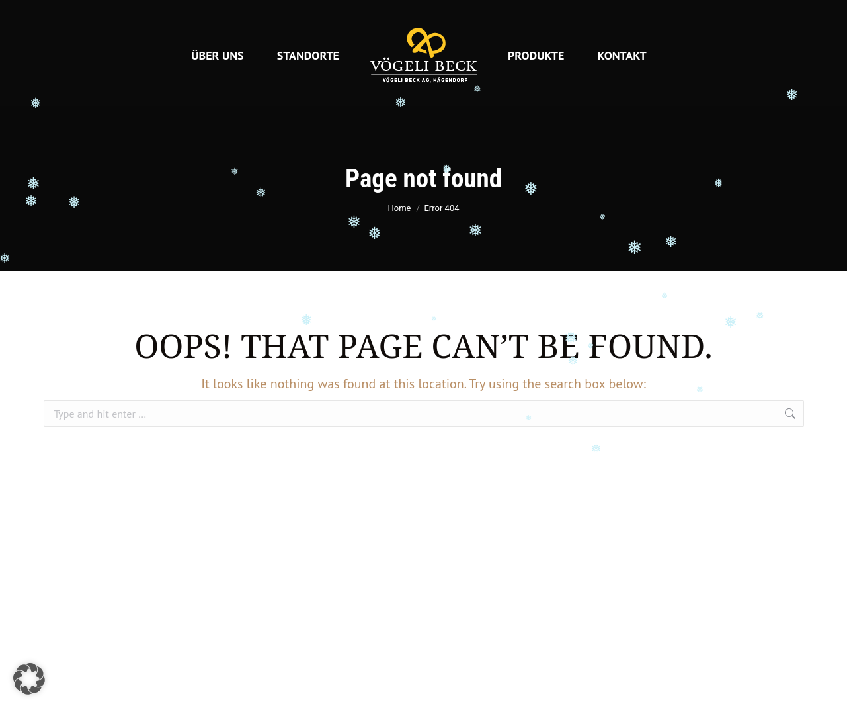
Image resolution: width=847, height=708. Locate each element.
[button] (29, 679)
